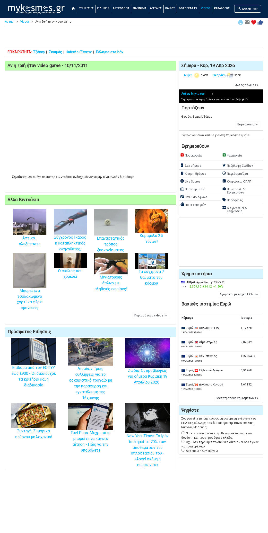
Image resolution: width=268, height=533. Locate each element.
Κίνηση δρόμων (193, 173)
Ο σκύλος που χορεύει (70, 268)
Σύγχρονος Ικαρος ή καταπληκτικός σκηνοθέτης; (70, 235)
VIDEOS (205, 8)
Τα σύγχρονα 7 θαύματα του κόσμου (151, 272)
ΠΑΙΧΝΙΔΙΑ (139, 8)
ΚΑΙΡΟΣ (170, 8)
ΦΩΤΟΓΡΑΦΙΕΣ (188, 8)
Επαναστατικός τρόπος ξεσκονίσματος (111, 236)
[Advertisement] (134, 38)
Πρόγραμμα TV (192, 189)
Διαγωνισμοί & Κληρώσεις (234, 209)
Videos (25, 21)
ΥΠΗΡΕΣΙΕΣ (86, 8)
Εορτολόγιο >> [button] (248, 124)
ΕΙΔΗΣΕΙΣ (103, 8)
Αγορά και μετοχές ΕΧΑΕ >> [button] (239, 294)
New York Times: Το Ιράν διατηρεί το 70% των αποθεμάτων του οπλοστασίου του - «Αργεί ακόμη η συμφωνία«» (147, 441)
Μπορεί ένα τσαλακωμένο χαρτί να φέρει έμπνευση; (29, 289)
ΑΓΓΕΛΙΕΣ (156, 8)
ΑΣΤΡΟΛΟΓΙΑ (121, 8)
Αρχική (10, 21)
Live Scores (190, 181)
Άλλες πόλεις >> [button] (247, 85)
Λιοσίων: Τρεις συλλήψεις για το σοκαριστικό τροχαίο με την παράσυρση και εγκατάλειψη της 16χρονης (90, 374)
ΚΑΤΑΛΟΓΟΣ (222, 8)
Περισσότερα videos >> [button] (150, 315)
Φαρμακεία (232, 155)
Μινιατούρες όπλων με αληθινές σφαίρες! (111, 276)
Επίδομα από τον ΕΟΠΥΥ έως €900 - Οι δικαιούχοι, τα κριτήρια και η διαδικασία (33, 368)
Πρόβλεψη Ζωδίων (237, 165)
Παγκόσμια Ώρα (235, 173)
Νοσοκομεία (191, 155)
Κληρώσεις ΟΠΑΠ (236, 181)
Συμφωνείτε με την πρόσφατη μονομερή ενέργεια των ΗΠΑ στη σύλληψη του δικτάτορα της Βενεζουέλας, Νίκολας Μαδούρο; (218, 423)
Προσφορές (232, 200)
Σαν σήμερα (190, 165)
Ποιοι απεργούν (193, 204)
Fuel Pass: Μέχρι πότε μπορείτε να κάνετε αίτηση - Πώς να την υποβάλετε (90, 433)
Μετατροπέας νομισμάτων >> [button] (237, 398)
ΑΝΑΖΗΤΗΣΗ (247, 8)
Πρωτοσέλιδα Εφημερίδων (234, 190)
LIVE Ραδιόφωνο (193, 196)
